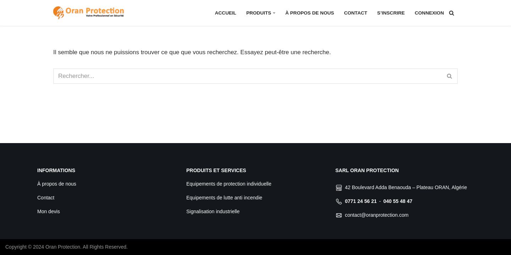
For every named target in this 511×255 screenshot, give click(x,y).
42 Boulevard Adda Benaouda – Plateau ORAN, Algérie (406, 187)
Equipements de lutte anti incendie (224, 197)
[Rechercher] (451, 13)
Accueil (225, 13)
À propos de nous (309, 13)
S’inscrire (391, 13)
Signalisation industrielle (213, 211)
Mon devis (48, 211)
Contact (355, 13)
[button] (274, 13)
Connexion (429, 13)
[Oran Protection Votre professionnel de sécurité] (88, 12)
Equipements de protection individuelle (228, 184)
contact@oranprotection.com (376, 215)
